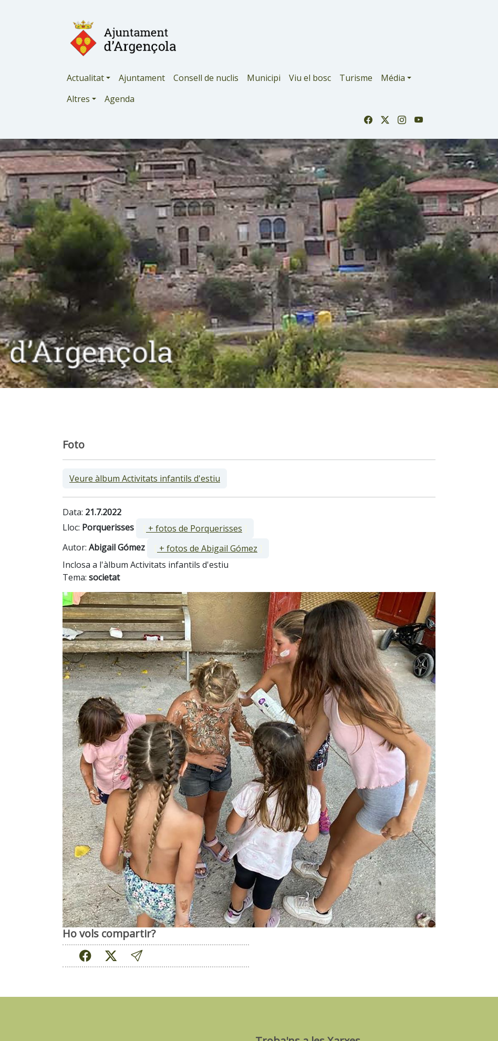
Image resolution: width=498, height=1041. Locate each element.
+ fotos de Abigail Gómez (207, 548)
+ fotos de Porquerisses (194, 528)
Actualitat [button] (85, 78)
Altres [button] (78, 99)
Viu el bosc (310, 78)
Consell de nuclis (205, 78)
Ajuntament (142, 78)
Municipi (264, 78)
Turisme (355, 78)
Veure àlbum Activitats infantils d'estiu (144, 478)
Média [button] (393, 78)
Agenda (119, 99)
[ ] (195, 528)
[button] (136, 955)
